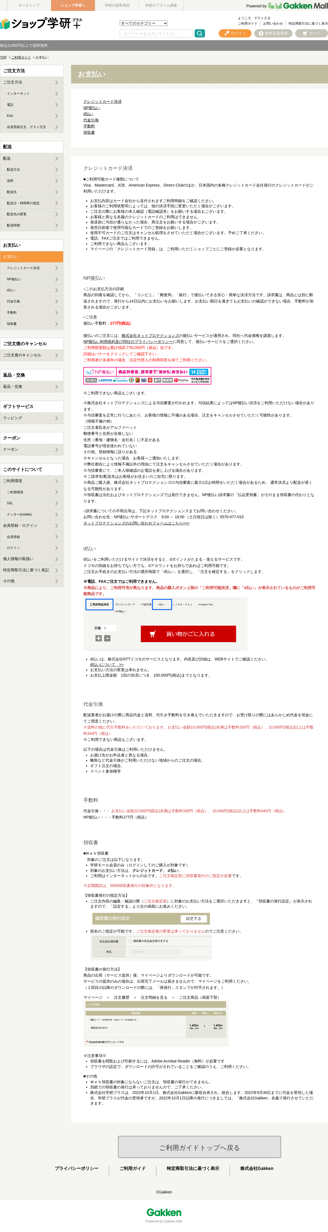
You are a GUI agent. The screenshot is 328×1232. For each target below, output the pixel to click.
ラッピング (12, 418)
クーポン (10, 449)
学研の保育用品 (117, 5)
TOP (3, 57)
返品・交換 (12, 386)
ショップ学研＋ (73, 5)
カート (315, 33)
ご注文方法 (12, 82)
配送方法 (13, 169)
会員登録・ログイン (20, 525)
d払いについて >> (107, 664)
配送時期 (13, 225)
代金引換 (91, 120)
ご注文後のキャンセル (22, 355)
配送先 (12, 192)
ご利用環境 (12, 481)
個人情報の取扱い (18, 559)
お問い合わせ (273, 23)
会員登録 (13, 537)
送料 (10, 181)
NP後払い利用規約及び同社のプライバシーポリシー (128, 341)
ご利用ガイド (247, 23)
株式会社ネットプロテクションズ (150, 335)
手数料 (89, 126)
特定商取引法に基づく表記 (26, 570)
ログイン (13, 548)
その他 (8, 581)
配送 (7, 158)
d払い (88, 114)
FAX (10, 116)
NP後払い (91, 108)
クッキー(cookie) (19, 514)
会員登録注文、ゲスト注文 (26, 127)
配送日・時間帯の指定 (23, 203)
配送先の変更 (17, 214)
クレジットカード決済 (102, 101)
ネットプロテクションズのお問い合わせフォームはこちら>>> (136, 523)
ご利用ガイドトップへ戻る (199, 1147)
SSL (10, 503)
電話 (10, 105)
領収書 (89, 132)
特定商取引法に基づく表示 (308, 23)
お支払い (10, 256)
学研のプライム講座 (161, 5)
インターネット (18, 93)
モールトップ (29, 5)
